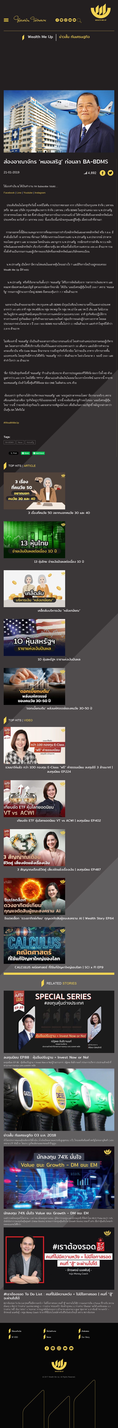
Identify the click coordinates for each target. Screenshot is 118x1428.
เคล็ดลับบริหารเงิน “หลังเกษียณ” (59, 610)
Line (19, 192)
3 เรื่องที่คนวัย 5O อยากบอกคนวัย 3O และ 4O (59, 513)
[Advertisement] (59, 67)
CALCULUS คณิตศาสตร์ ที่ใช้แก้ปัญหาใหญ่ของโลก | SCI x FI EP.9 (59, 967)
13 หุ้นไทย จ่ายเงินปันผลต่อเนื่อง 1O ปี (59, 561)
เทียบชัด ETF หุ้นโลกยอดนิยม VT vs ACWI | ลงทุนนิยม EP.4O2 (59, 820)
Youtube (28, 192)
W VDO (15, 1337)
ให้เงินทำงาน (51, 1331)
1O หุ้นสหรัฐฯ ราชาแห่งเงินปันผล (59, 659)
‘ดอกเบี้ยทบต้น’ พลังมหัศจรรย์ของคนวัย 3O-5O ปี (59, 708)
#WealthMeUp (11, 422)
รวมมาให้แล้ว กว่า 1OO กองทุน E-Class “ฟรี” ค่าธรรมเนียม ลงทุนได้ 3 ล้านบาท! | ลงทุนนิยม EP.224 (59, 769)
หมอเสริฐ (30, 442)
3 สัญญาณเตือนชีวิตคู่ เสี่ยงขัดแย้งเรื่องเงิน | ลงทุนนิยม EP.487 (59, 869)
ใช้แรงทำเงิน (16, 1331)
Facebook (9, 192)
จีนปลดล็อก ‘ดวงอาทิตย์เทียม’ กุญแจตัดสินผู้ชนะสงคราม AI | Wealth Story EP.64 (59, 918)
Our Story (86, 1337)
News (20, 442)
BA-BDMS (9, 442)
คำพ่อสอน (85, 1331)
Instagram (40, 192)
